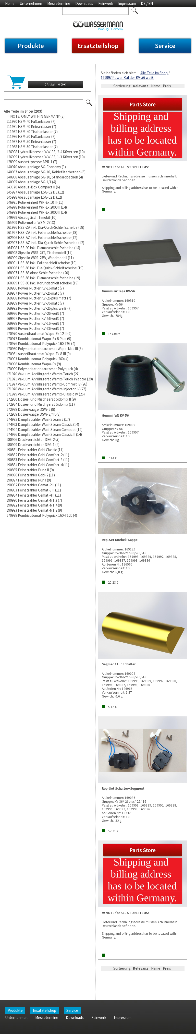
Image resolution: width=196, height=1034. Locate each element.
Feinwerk (105, 3)
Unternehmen (31, 3)
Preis (167, 85)
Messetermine (58, 3)
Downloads (84, 3)
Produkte (31, 46)
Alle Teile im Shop (154, 72)
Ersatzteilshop (98, 46)
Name (155, 85)
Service (165, 46)
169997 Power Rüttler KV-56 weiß (127, 77)
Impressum (127, 3)
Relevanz (140, 85)
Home (10, 3)
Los (89, 103)
